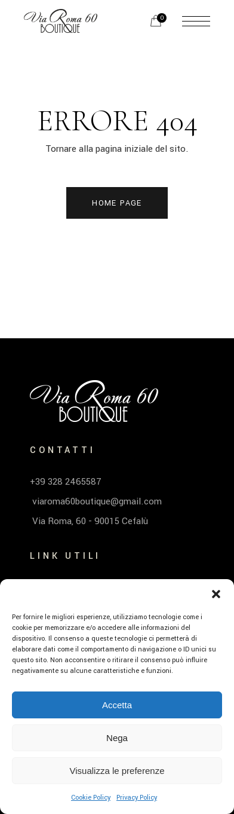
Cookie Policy (90, 797)
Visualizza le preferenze (117, 771)
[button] (216, 594)
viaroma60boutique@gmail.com (96, 501)
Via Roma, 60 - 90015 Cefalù (89, 521)
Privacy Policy (136, 797)
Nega (117, 738)
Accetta (117, 705)
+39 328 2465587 (65, 481)
